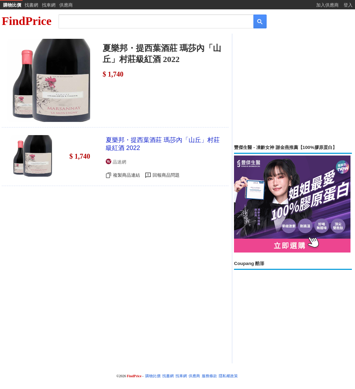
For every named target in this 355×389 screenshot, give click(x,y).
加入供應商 (327, 5)
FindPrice (27, 21)
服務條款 (209, 376)
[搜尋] (151, 21)
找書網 (31, 5)
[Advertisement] (293, 89)
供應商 (66, 5)
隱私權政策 (228, 376)
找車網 (48, 5)
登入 (348, 5)
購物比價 (12, 5)
